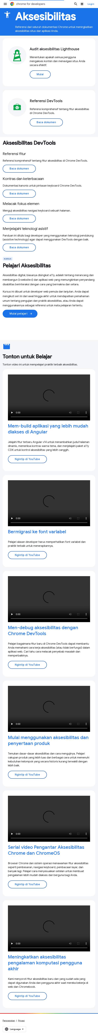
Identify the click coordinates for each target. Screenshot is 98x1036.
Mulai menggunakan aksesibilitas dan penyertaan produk (48, 740)
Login (91, 3)
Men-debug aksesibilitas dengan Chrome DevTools (43, 630)
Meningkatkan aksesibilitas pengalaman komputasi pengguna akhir (45, 963)
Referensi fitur (14, 154)
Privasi (21, 1020)
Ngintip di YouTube (27, 459)
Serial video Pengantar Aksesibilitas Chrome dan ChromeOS (46, 850)
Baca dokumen (46, 122)
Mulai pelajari (21, 313)
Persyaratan (9, 1020)
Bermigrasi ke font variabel (37, 532)
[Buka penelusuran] (76, 4)
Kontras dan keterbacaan (23, 179)
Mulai (40, 74)
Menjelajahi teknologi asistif (25, 228)
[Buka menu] (5, 4)
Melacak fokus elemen (21, 204)
